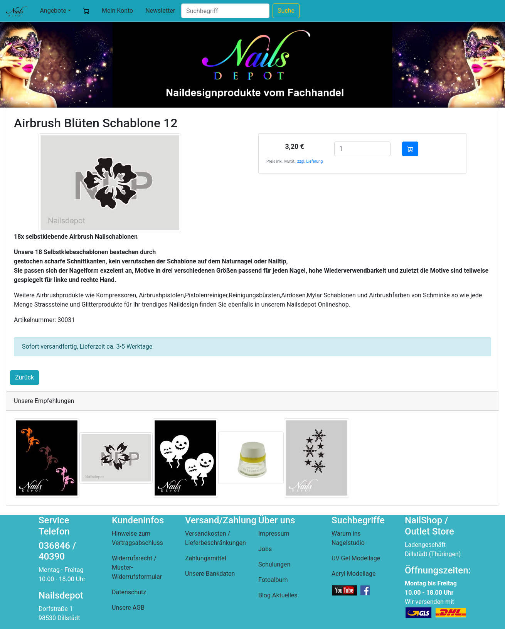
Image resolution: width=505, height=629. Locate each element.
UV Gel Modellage (356, 558)
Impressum (274, 533)
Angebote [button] (53, 10)
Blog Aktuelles (278, 595)
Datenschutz (129, 592)
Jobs (265, 549)
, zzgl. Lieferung (309, 161)
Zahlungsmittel (205, 558)
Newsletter (160, 10)
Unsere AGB (128, 607)
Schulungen (274, 564)
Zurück (24, 377)
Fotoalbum (273, 579)
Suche (286, 10)
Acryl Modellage (353, 573)
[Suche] (225, 10)
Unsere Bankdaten (210, 573)
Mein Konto (117, 10)
